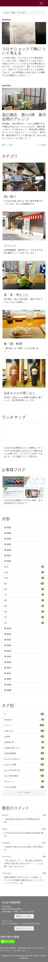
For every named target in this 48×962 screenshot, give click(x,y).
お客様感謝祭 (24, 753)
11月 (24, 572)
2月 (24, 617)
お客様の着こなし (24, 748)
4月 (24, 606)
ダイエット (24, 781)
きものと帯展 (24, 764)
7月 (24, 594)
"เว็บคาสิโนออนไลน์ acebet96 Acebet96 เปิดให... (24, 834)
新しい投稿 (7, 145)
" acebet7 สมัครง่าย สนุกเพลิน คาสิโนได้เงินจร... (23, 848)
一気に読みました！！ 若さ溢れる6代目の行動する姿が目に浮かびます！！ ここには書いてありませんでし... (23, 863)
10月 (24, 578)
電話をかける (24, 928)
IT (24, 714)
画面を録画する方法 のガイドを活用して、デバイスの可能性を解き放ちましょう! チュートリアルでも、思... (24, 880)
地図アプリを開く (24, 916)
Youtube (24, 719)
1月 (24, 623)
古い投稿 (41, 145)
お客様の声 (24, 742)
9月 (24, 583)
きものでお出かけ (24, 759)
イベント (24, 725)
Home (6, 13)
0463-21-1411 (7, 921)
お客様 (24, 736)
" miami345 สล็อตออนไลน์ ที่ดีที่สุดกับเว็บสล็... (22, 820)
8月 (24, 589)
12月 (24, 566)
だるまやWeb (24, 787)
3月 (24, 611)
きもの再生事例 (24, 776)
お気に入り (24, 731)
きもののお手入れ (24, 770)
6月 (24, 600)
